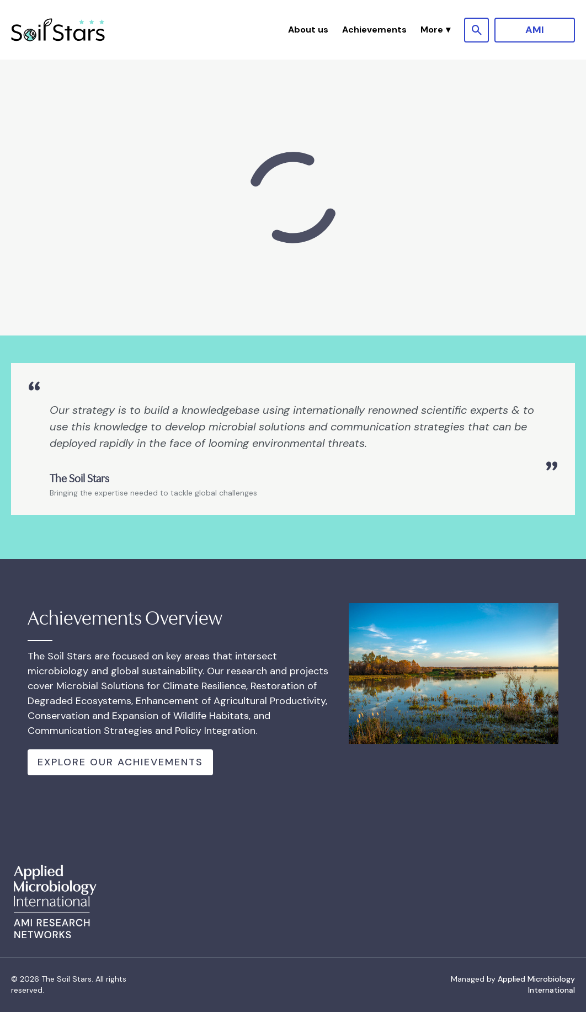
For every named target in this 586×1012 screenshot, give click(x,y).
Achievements (374, 29)
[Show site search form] (476, 30)
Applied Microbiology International (536, 984)
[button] (435, 30)
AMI (534, 29)
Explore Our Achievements (120, 762)
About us (308, 29)
